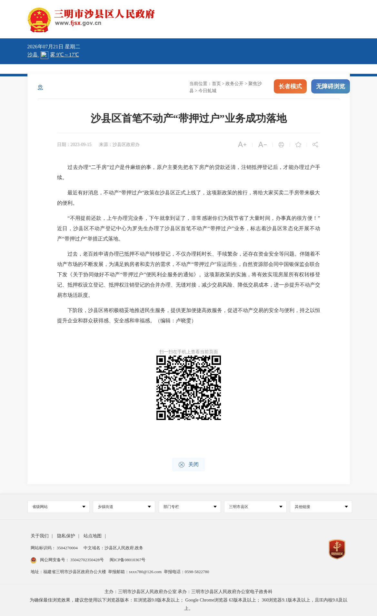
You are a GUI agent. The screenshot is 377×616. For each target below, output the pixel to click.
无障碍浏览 (330, 86)
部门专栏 (190, 506)
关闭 (188, 464)
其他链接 (321, 506)
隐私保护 (66, 535)
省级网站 (58, 506)
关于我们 (40, 535)
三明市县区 (255, 506)
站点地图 (93, 535)
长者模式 (290, 86)
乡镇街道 (124, 506)
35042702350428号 (87, 559)
